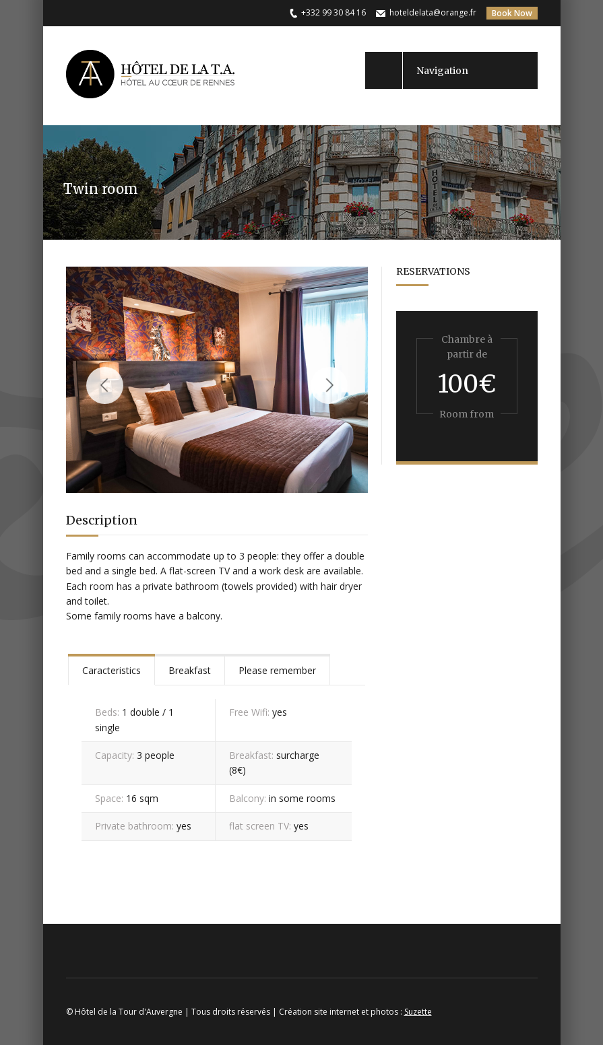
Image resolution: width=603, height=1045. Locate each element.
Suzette (418, 1011)
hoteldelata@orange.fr (432, 12)
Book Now (512, 13)
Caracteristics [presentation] (111, 670)
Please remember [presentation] (277, 670)
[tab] (111, 669)
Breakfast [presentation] (189, 670)
